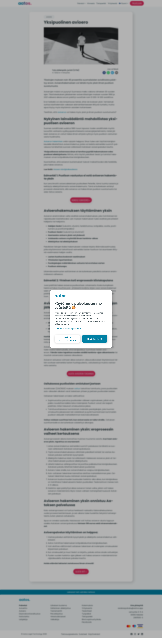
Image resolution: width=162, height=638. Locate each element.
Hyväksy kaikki (94, 338)
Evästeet (59, 328)
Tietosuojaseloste (72, 328)
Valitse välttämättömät (67, 339)
